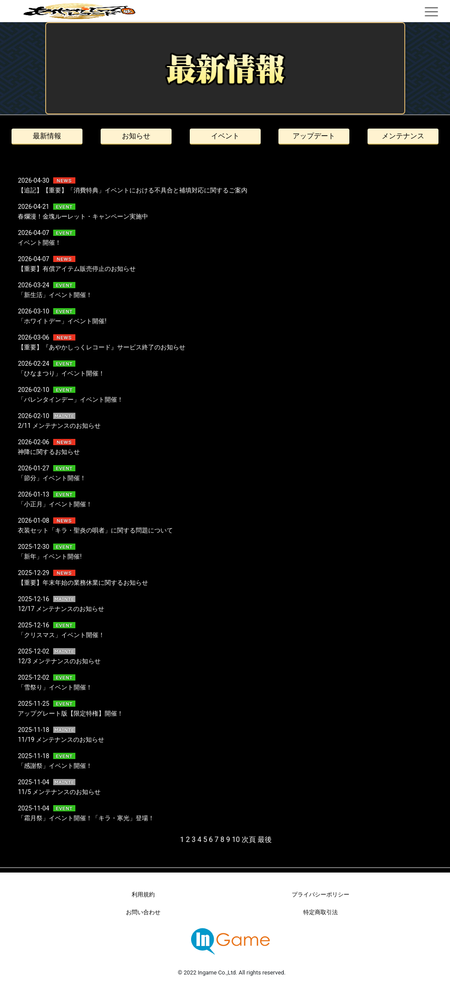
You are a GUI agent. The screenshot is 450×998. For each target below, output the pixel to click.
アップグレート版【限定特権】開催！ (70, 713)
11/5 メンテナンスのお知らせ (59, 791)
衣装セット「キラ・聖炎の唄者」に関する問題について (95, 530)
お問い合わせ (143, 912)
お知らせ (136, 136)
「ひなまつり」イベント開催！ (61, 373)
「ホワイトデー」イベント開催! (62, 321)
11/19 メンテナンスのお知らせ (61, 739)
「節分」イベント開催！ (52, 477)
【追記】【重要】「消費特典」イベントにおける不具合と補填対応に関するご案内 (132, 190)
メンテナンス (403, 136)
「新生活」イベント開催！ (55, 294)
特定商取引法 (320, 912)
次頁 (249, 839)
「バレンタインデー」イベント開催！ (70, 399)
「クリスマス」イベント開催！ (61, 634)
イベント (225, 136)
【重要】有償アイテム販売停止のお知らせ (77, 268)
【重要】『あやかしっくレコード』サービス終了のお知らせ (101, 347)
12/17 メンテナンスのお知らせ (61, 608)
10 (236, 839)
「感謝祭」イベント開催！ (55, 765)
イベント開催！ (39, 242)
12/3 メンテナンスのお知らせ (59, 661)
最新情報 (47, 136)
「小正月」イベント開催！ (55, 504)
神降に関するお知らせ (49, 451)
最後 (265, 839)
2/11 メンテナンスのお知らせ (59, 425)
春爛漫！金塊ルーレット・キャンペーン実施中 (83, 216)
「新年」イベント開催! (50, 556)
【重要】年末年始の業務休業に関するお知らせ (83, 582)
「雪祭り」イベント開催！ (55, 687)
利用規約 (143, 894)
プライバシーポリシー (320, 894)
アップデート (314, 136)
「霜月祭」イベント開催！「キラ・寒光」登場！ (86, 818)
